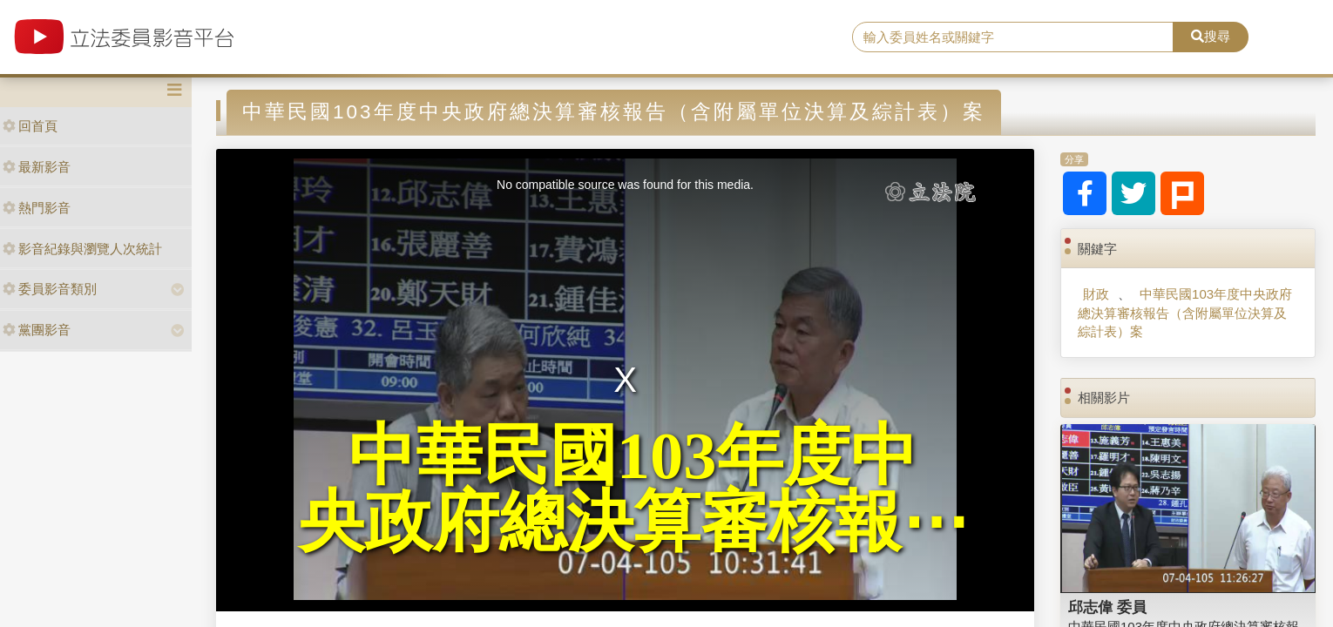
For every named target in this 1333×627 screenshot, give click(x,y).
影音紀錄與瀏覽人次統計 (82, 248)
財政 (1096, 294)
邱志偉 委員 (1107, 607)
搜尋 (1210, 36)
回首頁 (30, 125)
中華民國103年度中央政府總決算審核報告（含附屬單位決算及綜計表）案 (1185, 313)
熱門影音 (37, 207)
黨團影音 (37, 329)
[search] (1012, 37)
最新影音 (37, 166)
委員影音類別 (50, 288)
